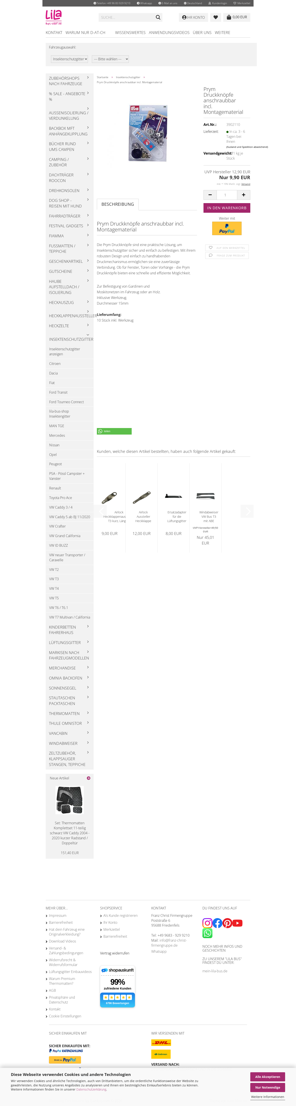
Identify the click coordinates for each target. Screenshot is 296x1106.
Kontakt (54, 32)
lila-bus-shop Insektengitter (59, 414)
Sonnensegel (62, 688)
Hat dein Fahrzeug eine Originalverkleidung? (67, 932)
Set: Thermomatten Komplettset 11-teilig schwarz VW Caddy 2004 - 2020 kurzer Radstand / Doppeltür (69, 833)
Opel (53, 454)
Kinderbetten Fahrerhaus (62, 629)
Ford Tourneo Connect (66, 402)
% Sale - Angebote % (67, 96)
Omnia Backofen (65, 678)
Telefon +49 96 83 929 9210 (112, 3)
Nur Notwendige (267, 1087)
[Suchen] (158, 17)
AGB (52, 990)
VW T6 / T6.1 (58, 607)
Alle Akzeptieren (267, 1077)
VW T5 (54, 598)
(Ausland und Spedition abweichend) (247, 146)
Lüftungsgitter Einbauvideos (70, 971)
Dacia (53, 373)
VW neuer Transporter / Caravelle (67, 557)
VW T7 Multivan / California (69, 617)
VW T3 (54, 579)
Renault (55, 488)
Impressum (57, 915)
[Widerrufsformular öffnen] (114, 953)
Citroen (55, 363)
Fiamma (56, 235)
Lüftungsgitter (65, 642)
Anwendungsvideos (169, 32)
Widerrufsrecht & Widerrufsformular (63, 962)
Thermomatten (64, 713)
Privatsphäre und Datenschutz (62, 1000)
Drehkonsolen (64, 190)
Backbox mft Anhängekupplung (68, 131)
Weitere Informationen (267, 1097)
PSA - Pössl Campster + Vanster (67, 476)
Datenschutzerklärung (91, 1089)
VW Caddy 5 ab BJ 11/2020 (69, 516)
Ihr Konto (110, 922)
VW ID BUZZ (58, 545)
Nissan (54, 445)
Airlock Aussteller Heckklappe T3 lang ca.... (143, 516)
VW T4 (54, 588)
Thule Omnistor (65, 723)
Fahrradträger (64, 216)
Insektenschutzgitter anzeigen (64, 351)
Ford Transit (58, 392)
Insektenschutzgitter (71, 339)
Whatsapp (144, 3)
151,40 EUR (70, 852)
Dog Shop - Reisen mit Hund (65, 203)
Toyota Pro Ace (60, 497)
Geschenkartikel (66, 261)
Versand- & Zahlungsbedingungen (66, 950)
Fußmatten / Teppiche (62, 248)
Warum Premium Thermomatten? (62, 981)
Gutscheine (60, 271)
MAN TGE (56, 425)
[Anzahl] (227, 195)
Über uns (202, 32)
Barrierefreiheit (61, 922)
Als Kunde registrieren (120, 915)
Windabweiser (63, 743)
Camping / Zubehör (59, 162)
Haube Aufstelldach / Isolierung (64, 287)
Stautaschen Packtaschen (62, 700)
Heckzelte (59, 325)
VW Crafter (57, 526)
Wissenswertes (130, 32)
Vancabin (58, 733)
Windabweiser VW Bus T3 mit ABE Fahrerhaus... (208, 516)
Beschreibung (117, 204)
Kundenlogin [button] (218, 3)
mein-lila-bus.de (214, 971)
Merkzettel (242, 3)
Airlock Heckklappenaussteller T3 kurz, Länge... (118, 516)
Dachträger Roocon (61, 177)
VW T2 (54, 569)
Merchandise (62, 668)
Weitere (222, 32)
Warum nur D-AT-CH (85, 32)
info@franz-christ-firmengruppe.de (169, 943)
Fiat (52, 382)
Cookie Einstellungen (65, 1016)
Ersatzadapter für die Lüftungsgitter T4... (176, 516)
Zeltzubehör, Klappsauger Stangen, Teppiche (67, 758)
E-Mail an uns (167, 3)
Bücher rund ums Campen (62, 146)
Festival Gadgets (66, 225)
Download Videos (62, 941)
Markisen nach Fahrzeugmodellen (69, 655)
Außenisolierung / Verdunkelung (68, 115)
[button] (193, 3)
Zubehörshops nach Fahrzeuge (65, 81)
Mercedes (57, 435)
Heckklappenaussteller (71, 315)
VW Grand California (64, 535)
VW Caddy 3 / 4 (60, 507)
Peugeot (55, 464)
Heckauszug (61, 302)
